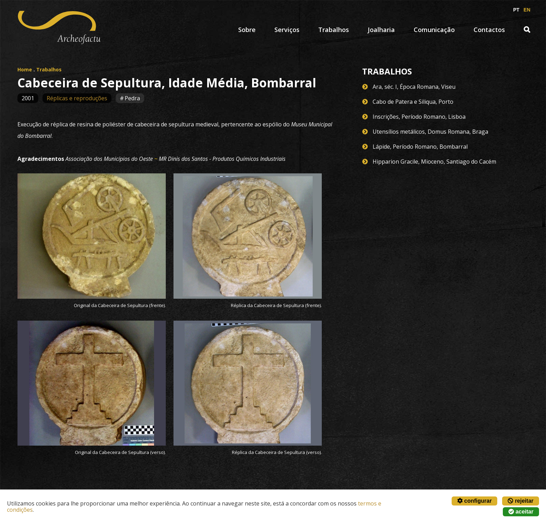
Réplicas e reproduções (77, 98)
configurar (474, 501)
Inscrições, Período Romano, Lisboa (419, 116)
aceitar (520, 512)
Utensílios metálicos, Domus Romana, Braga (430, 131)
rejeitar (520, 501)
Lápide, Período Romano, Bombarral (420, 146)
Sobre (247, 29)
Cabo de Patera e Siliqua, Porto (413, 101)
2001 (28, 98)
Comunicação (434, 29)
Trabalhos (333, 29)
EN (527, 9)
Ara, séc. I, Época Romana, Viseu (414, 87)
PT (516, 9)
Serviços (286, 29)
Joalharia (381, 29)
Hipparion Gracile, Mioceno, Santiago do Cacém (434, 161)
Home (24, 69)
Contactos (489, 29)
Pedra (132, 98)
